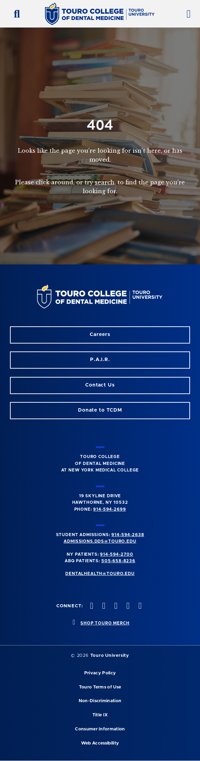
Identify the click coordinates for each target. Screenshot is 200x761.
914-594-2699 (109, 509)
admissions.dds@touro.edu (100, 541)
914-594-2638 (127, 535)
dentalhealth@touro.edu (99, 574)
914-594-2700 (116, 554)
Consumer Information (100, 729)
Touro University (109, 655)
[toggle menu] (186, 13)
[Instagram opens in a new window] (91, 606)
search (104, 182)
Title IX (100, 715)
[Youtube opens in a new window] (139, 606)
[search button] (14, 13)
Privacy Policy (100, 673)
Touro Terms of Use (100, 687)
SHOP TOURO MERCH (104, 623)
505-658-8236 (118, 561)
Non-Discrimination (100, 701)
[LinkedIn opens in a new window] (115, 606)
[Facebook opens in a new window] (103, 606)
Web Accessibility (100, 743)
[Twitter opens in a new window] (127, 606)
